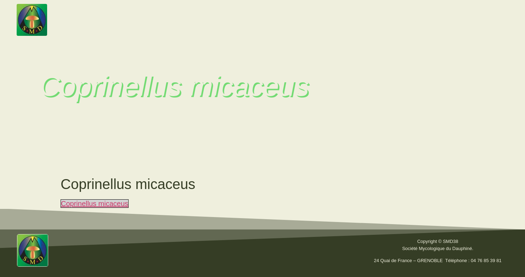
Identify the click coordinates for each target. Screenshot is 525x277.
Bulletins (244, 19)
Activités (204, 19)
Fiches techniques (298, 19)
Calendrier (404, 19)
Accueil (120, 19)
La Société (162, 19)
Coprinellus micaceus (94, 203)
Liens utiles (357, 19)
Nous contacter (457, 19)
